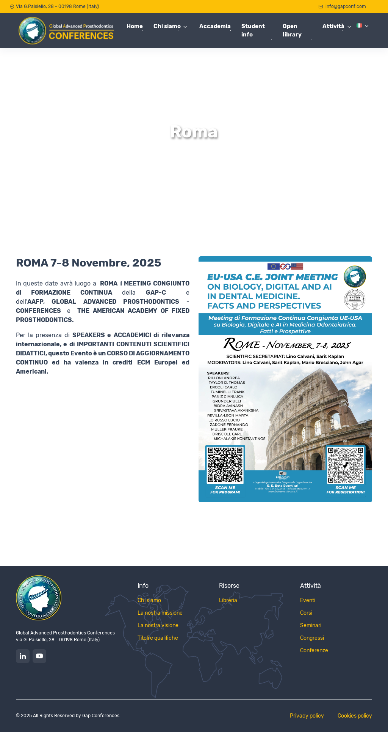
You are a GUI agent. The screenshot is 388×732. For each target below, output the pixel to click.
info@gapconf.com (342, 6)
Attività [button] (333, 26)
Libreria (228, 600)
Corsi (306, 613)
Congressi (312, 638)
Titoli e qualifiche (158, 638)
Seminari (310, 625)
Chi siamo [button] (167, 26)
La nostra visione (158, 625)
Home (135, 26)
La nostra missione (160, 613)
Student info (253, 30)
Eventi (307, 600)
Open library (292, 30)
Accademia (215, 26)
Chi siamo (149, 600)
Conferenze (314, 650)
